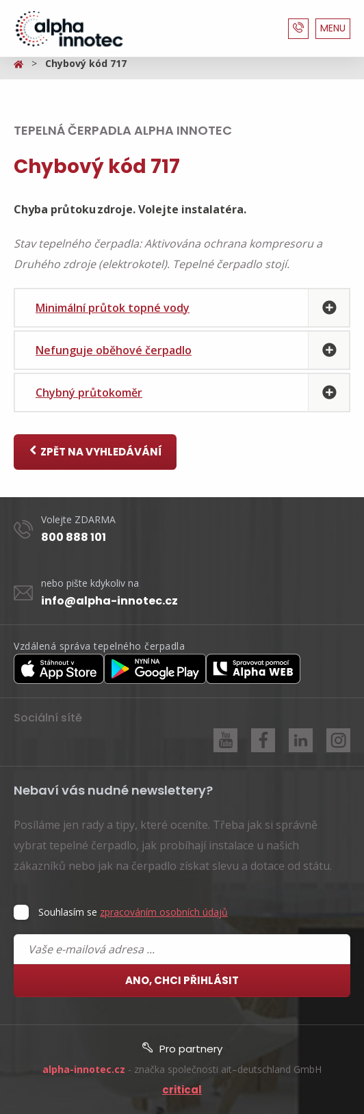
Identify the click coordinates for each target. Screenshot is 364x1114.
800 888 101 (73, 537)
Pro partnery (182, 1049)
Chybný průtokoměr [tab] (89, 392)
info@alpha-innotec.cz (109, 601)
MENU (333, 28)
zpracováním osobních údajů (164, 911)
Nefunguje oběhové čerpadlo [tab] (114, 350)
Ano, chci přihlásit (182, 980)
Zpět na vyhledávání (95, 452)
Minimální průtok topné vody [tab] (113, 307)
